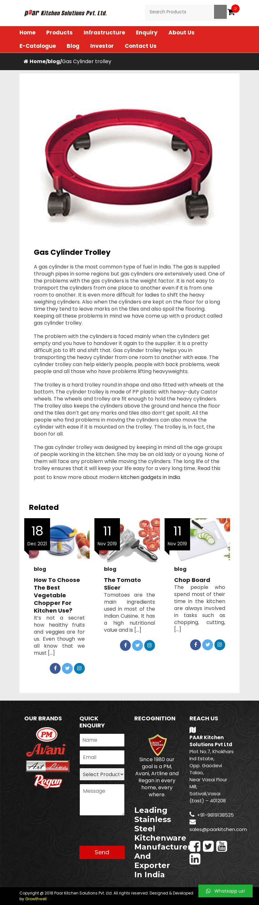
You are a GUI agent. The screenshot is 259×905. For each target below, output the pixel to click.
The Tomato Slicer (122, 584)
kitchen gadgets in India (150, 477)
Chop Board (192, 580)
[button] (225, 891)
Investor (102, 46)
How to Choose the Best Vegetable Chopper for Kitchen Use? (57, 595)
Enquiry (147, 32)
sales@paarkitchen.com (218, 829)
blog (54, 61)
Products (59, 32)
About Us (181, 32)
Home (27, 32)
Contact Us (141, 46)
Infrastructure (104, 32)
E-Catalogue (37, 46)
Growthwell (36, 898)
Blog (73, 46)
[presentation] (127, 833)
